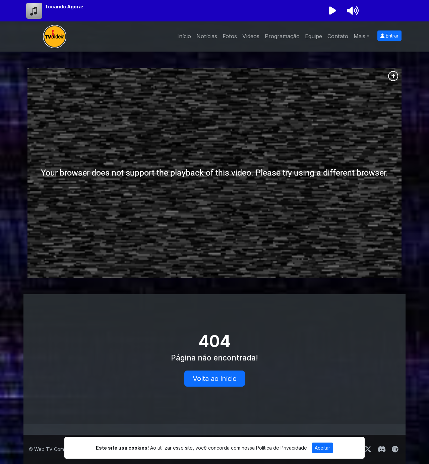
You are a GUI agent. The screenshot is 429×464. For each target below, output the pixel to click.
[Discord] (381, 449)
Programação (282, 36)
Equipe (313, 36)
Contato (337, 36)
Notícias (206, 36)
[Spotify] (395, 449)
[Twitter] (368, 449)
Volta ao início (215, 379)
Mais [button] (359, 36)
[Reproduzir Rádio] (332, 11)
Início (184, 36)
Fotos (230, 36)
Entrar (389, 36)
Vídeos (250, 36)
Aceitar (322, 448)
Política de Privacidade (281, 448)
